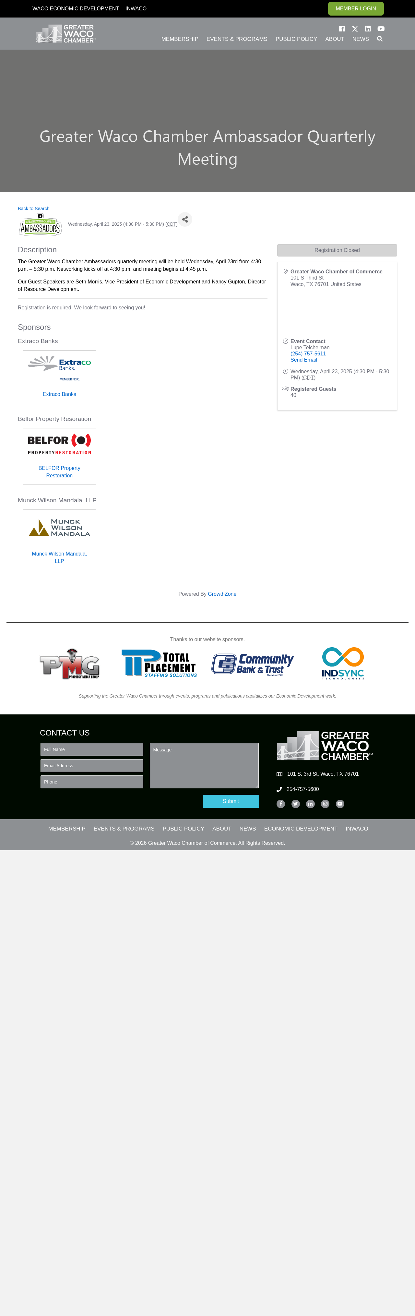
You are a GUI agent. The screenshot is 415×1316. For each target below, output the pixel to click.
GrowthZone (222, 594)
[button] (342, 29)
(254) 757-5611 (308, 353)
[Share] (185, 219)
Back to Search (34, 208)
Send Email (303, 360)
